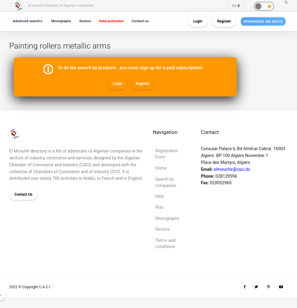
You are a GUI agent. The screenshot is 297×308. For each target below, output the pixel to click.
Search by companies (165, 182)
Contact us (140, 21)
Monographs (61, 21)
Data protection (111, 21)
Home (161, 168)
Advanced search (26, 21)
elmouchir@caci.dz (232, 169)
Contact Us (23, 194)
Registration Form (166, 153)
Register (224, 21)
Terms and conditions (165, 243)
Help (159, 196)
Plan (159, 207)
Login (197, 21)
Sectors (85, 21)
